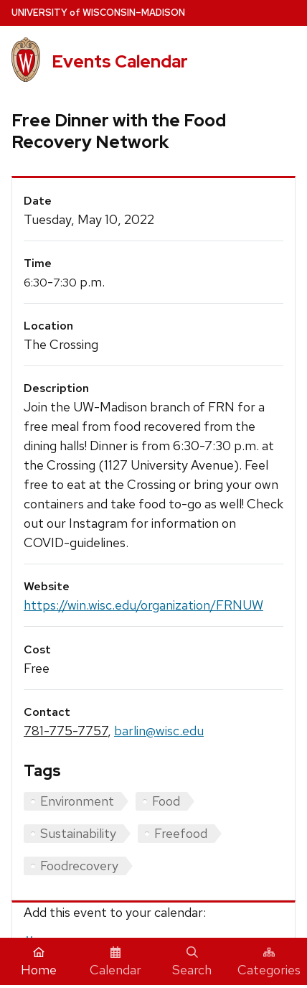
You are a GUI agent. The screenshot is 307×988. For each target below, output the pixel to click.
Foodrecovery (79, 865)
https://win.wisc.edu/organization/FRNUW (143, 605)
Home (39, 962)
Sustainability (78, 833)
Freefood (180, 833)
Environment (77, 801)
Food (166, 801)
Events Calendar (120, 61)
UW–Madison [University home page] (98, 12)
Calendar (115, 962)
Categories (269, 962)
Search (192, 962)
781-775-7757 (66, 730)
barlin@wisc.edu (159, 730)
